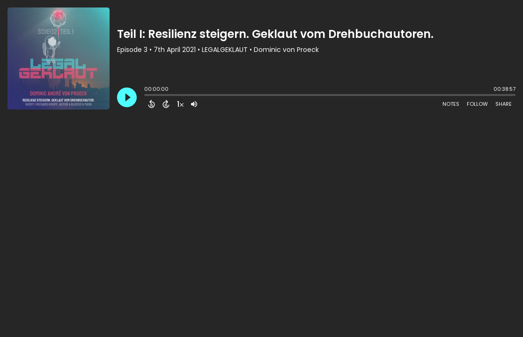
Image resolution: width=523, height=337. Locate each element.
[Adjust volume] (194, 104)
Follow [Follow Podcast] (477, 104)
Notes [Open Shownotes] (450, 104)
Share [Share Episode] (503, 104)
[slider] (146, 96)
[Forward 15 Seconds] (166, 104)
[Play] (127, 97)
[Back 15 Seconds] (151, 104)
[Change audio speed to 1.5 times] (180, 104)
